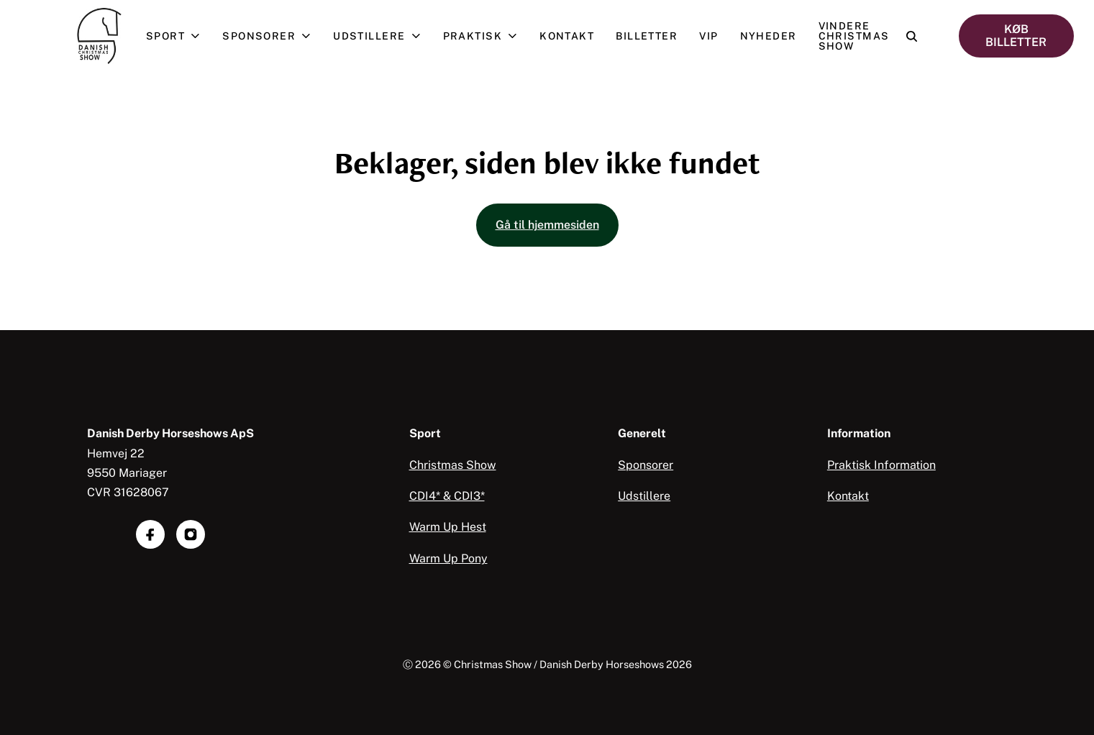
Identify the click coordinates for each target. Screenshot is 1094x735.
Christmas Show (452, 465)
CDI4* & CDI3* (447, 496)
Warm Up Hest (447, 527)
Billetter (647, 36)
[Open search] (912, 36)
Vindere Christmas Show (854, 36)
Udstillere (382, 36)
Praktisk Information (881, 465)
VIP (708, 36)
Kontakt (566, 36)
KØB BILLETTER (1016, 35)
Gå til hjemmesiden (547, 225)
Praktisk (486, 36)
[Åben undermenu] (198, 36)
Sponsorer (272, 36)
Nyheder (768, 36)
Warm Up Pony (448, 558)
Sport (178, 36)
